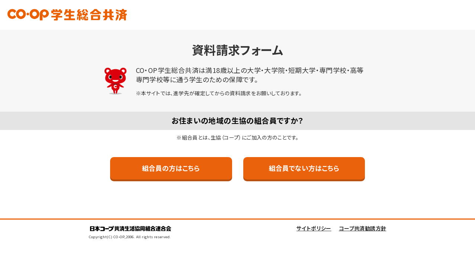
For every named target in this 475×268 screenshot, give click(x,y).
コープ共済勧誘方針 (362, 229)
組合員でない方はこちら (304, 168)
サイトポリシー (313, 229)
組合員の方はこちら (171, 168)
